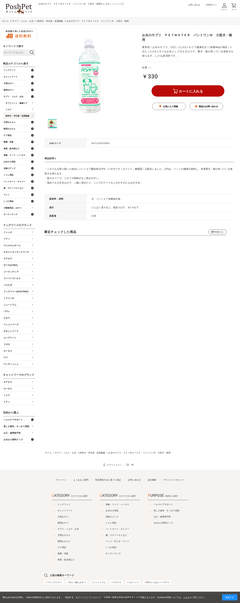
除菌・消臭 (55, 553)
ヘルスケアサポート (171, 504)
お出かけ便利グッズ (171, 523)
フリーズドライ (54, 582)
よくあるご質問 (80, 480)
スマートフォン (114, 465)
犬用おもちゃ (56, 535)
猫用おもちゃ (56, 541)
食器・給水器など (58, 559)
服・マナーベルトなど (116, 535)
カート (234, 9)
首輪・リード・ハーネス (117, 504)
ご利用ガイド (211, 5)
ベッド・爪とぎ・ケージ (117, 541)
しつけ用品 (111, 547)
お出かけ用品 (112, 510)
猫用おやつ (55, 523)
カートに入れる (191, 91)
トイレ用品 (111, 523)
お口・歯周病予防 (169, 516)
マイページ (61, 480)
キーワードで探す (13, 46)
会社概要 (152, 480)
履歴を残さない (217, 232)
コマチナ (116, 582)
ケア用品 (54, 547)
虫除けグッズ (112, 516)
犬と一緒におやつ (77, 582)
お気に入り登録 (170, 106)
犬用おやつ (55, 516)
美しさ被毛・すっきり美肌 (174, 510)
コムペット (133, 582)
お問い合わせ (194, 5)
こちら (186, 597)
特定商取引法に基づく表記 (108, 480)
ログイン (224, 9)
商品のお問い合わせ (208, 106)
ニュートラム (99, 582)
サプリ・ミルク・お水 (60, 529)
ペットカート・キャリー (117, 529)
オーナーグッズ (113, 553)
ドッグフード (56, 504)
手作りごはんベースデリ (157, 582)
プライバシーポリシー (173, 480)
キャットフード (57, 510)
